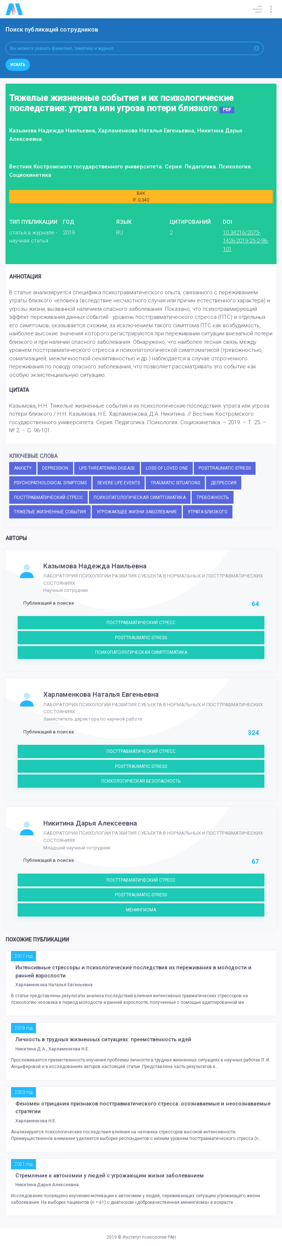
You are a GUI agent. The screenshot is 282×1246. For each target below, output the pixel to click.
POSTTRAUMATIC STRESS (225, 468)
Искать (17, 65)
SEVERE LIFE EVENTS (118, 482)
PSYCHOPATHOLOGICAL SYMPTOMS (50, 482)
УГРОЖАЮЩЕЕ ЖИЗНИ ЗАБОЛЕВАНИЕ (137, 511)
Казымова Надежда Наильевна (95, 566)
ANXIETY (23, 468)
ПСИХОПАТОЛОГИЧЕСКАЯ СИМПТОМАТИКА (140, 497)
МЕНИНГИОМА (141, 909)
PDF (227, 109)
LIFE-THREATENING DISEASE (107, 468)
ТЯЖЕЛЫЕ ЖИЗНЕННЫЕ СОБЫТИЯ (50, 511)
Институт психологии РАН (149, 1237)
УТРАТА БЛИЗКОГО (208, 511)
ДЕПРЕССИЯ (223, 482)
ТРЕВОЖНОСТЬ (212, 497)
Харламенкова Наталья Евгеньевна (101, 695)
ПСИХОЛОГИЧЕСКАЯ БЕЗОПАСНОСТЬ (141, 781)
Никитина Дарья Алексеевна (90, 823)
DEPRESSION (55, 468)
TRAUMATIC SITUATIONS (175, 482)
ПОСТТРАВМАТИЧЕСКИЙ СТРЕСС (48, 497)
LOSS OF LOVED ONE (167, 468)
